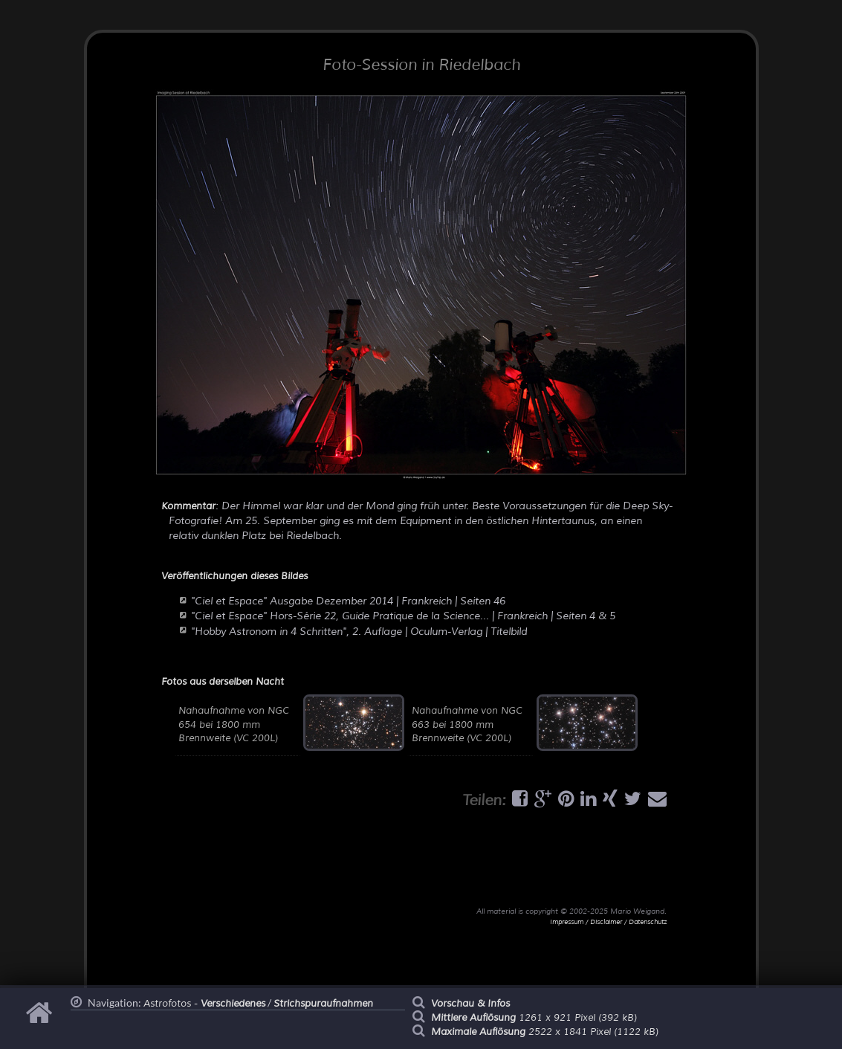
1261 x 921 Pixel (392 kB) (534, 1018)
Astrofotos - (204, 1004)
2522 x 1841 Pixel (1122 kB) (544, 1032)
